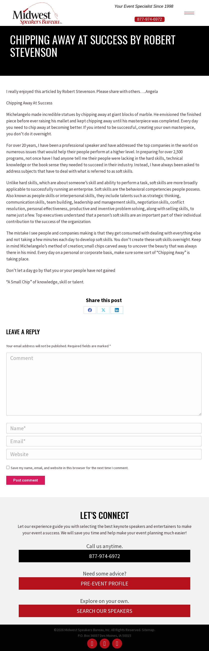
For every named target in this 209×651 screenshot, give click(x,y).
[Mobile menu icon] (189, 13)
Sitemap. (148, 630)
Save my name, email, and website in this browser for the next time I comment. (69, 468)
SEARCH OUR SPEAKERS (104, 610)
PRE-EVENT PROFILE (104, 583)
